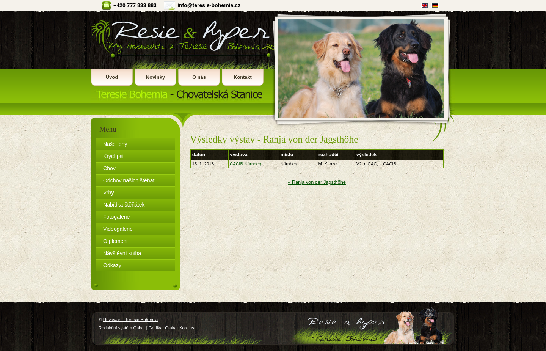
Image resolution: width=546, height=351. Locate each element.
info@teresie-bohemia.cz (208, 5)
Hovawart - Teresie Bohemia (181, 57)
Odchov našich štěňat (128, 180)
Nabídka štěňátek (124, 205)
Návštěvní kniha (122, 253)
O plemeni (115, 241)
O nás (199, 77)
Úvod (112, 77)
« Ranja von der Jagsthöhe (317, 182)
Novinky (155, 77)
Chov (109, 168)
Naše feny (115, 144)
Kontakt (243, 77)
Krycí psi (113, 156)
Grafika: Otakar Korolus (171, 328)
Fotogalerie (116, 217)
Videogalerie (118, 229)
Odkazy (112, 265)
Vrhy (108, 193)
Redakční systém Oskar (122, 328)
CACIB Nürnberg (246, 163)
